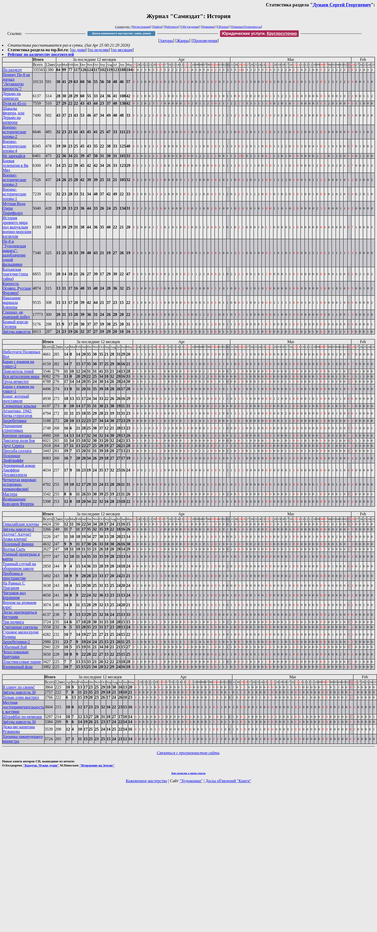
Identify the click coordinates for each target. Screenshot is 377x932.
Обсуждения (190, 27)
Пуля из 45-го (14, 103)
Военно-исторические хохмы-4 (14, 146)
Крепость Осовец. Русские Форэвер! (17, 288)
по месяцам (122, 50)
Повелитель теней (18, 371)
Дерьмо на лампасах (12, 95)
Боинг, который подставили (16, 398)
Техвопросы (252, 27)
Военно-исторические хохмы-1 (14, 194)
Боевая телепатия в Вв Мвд (15, 165)
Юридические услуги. (259, 33)
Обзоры (222, 27)
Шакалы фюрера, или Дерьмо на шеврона (13, 115)
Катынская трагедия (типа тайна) (15, 274)
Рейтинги (171, 27)
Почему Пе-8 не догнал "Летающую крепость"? (16, 82)
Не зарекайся (14, 156)
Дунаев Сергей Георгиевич (342, 4)
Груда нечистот (16, 381)
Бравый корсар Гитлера (15, 324)
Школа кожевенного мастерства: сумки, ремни (121, 33)
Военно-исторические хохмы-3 (14, 179)
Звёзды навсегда (17, 331)
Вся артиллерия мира (21, 376)
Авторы (166, 40)
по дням (78, 50)
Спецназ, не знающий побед (16, 314)
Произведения (205, 40)
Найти (157, 27)
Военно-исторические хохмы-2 (14, 132)
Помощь (237, 27)
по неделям (99, 50)
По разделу (12, 69)
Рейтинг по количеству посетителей (41, 54)
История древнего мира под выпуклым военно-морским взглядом (17, 227)
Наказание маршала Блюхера (12, 302)
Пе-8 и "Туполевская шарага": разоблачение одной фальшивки (14, 252)
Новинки (208, 27)
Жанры (183, 40)
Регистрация (141, 27)
